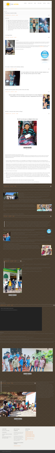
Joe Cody (13, 15)
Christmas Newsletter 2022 (29, 433)
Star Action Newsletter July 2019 (29, 435)
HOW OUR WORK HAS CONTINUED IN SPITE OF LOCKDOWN (18, 184)
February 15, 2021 (3, 305)
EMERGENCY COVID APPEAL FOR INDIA (13, 214)
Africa (44, 3)
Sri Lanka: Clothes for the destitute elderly (14, 66)
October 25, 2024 (8, 15)
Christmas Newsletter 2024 (29, 431)
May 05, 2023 (7, 37)
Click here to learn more (17, 445)
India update (2, 303)
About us (30, 3)
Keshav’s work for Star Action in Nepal (13, 111)
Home (25, 3)
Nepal (48, 3)
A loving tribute (8, 35)
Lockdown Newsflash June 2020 (29, 434)
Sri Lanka (39, 3)
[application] (21, 319)
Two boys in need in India (11, 13)
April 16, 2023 (8, 91)
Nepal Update (3, 381)
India (35, 3)
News (17, 15)
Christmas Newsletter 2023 (29, 432)
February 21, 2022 (8, 113)
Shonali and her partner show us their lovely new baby (17, 89)
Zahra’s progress (6, 258)
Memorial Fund (42, 46)
